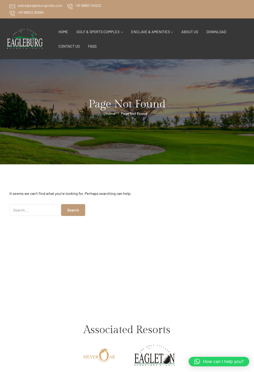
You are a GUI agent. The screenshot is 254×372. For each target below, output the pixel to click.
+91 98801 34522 (88, 5)
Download (216, 31)
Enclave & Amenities (150, 31)
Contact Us (69, 46)
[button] (219, 361)
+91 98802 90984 (31, 12)
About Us (189, 31)
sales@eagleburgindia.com (40, 5)
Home (63, 31)
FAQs (92, 46)
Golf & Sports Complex (98, 31)
